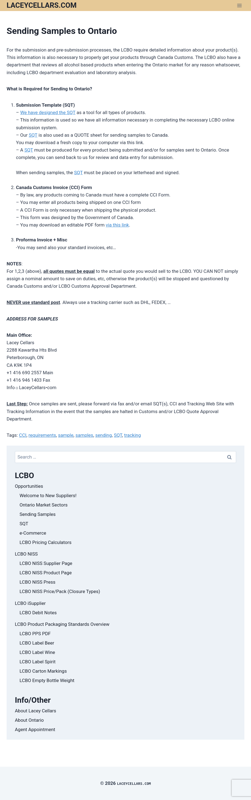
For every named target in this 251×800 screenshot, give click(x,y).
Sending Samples (38, 514)
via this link (117, 225)
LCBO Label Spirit (38, 661)
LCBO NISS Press (37, 582)
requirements (42, 435)
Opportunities (29, 486)
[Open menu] (239, 5)
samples (84, 435)
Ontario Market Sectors (43, 505)
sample (65, 435)
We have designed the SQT (47, 112)
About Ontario (29, 720)
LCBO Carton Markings (43, 671)
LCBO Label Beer (37, 643)
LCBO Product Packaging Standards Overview (62, 624)
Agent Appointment (35, 729)
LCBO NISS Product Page (46, 572)
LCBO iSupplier (30, 603)
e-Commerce (33, 533)
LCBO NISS (26, 554)
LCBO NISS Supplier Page (46, 563)
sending (103, 435)
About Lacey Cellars (35, 710)
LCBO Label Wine (37, 652)
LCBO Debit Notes (38, 612)
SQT (33, 135)
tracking (132, 435)
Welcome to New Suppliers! (48, 495)
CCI (22, 435)
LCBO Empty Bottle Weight (47, 680)
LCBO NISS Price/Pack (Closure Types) (60, 591)
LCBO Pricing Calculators (46, 542)
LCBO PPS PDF (35, 633)
